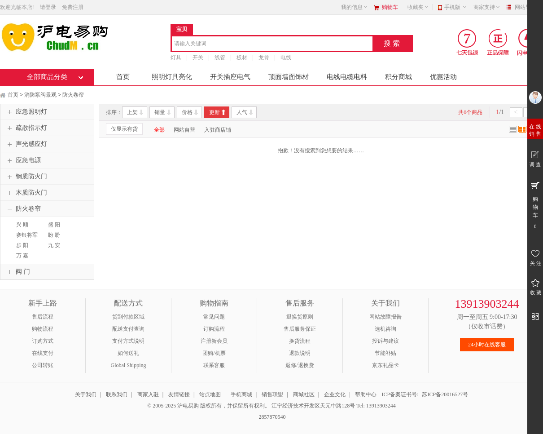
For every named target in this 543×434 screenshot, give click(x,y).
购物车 (390, 7)
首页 (123, 76)
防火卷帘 (73, 95)
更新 (214, 112)
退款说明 (300, 353)
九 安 (54, 245)
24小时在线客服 (487, 344)
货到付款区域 (128, 317)
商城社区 (304, 394)
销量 (159, 112)
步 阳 (22, 245)
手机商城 (241, 394)
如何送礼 (128, 353)
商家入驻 (148, 394)
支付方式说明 (128, 341)
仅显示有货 (124, 129)
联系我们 (116, 394)
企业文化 (335, 394)
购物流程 (42, 329)
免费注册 (72, 7)
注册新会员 (214, 341)
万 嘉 (22, 255)
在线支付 (42, 353)
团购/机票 (213, 353)
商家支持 (486, 7)
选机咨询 (385, 329)
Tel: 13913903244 (376, 406)
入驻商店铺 (217, 130)
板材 (241, 57)
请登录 (48, 7)
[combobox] (272, 44)
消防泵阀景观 (40, 95)
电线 (285, 57)
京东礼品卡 (385, 365)
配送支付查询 (128, 329)
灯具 (176, 57)
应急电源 (23, 160)
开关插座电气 (230, 76)
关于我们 (85, 394)
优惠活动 (443, 76)
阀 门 (17, 271)
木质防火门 (26, 192)
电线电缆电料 (347, 76)
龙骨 (263, 57)
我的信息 (354, 7)
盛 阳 (54, 224)
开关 (198, 57)
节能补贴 (385, 353)
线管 (220, 57)
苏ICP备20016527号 (445, 394)
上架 (132, 112)
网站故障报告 (385, 317)
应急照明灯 (26, 111)
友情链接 (179, 394)
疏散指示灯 (26, 128)
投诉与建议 (385, 341)
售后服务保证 (300, 329)
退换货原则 (299, 317)
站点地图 (210, 394)
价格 (187, 112)
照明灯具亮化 (172, 76)
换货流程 (300, 341)
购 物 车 (535, 204)
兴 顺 (22, 224)
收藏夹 (418, 7)
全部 (159, 130)
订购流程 (214, 329)
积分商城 (398, 76)
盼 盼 (54, 235)
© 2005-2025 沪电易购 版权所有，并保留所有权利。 (208, 406)
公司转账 (42, 365)
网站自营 (184, 130)
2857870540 (272, 417)
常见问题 (214, 317)
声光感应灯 (26, 144)
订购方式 (42, 341)
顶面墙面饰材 (288, 76)
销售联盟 (272, 394)
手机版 (455, 7)
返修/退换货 (299, 365)
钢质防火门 (26, 176)
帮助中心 (366, 394)
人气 (241, 112)
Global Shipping (128, 365)
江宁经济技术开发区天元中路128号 (314, 406)
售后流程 (42, 317)
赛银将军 (27, 235)
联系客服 (214, 365)
